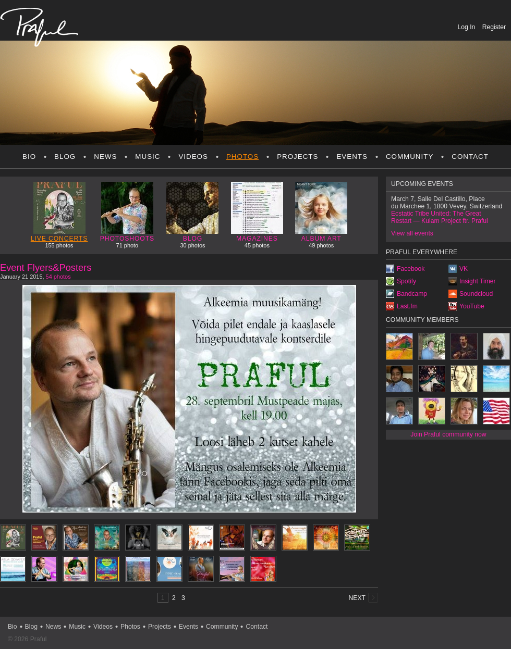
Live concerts (59, 212)
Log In (467, 27)
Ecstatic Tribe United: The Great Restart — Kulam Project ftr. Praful (439, 217)
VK (463, 268)
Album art (321, 212)
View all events (412, 233)
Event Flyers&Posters (45, 267)
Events (351, 156)
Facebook (410, 268)
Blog (65, 156)
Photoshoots (127, 212)
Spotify (406, 281)
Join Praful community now (448, 434)
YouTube (471, 306)
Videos (193, 156)
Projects (297, 156)
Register (494, 27)
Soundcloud (476, 293)
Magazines (257, 212)
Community (409, 156)
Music (147, 156)
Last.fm (407, 306)
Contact (470, 156)
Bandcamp (412, 293)
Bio (29, 156)
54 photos (58, 276)
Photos (242, 156)
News (105, 156)
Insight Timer (477, 281)
